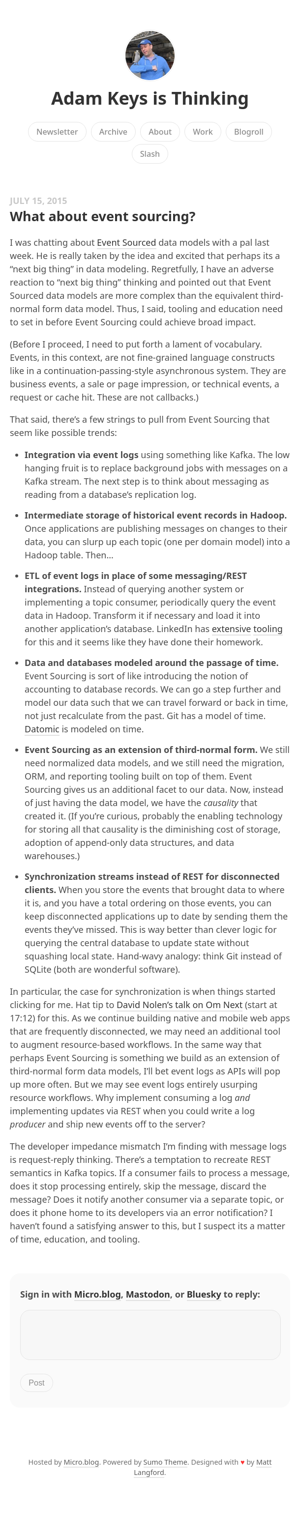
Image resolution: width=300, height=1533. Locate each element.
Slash (150, 153)
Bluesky (204, 1294)
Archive (113, 131)
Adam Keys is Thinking (150, 98)
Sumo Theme (165, 1468)
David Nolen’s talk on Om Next (179, 1005)
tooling (268, 629)
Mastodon (148, 1294)
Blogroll (249, 131)
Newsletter (57, 131)
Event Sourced (126, 242)
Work (203, 131)
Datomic (42, 729)
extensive (231, 629)
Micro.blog (97, 1294)
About (160, 131)
